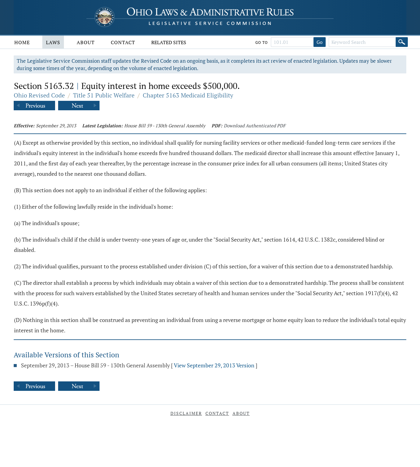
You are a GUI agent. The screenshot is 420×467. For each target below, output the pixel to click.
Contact (123, 42)
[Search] (402, 42)
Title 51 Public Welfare (104, 95)
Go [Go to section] (320, 42)
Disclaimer (186, 413)
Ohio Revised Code (39, 95)
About (86, 42)
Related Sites (168, 42)
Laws (53, 42)
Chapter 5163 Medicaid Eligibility (188, 95)
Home (22, 42)
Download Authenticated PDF (254, 125)
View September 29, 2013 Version (214, 365)
